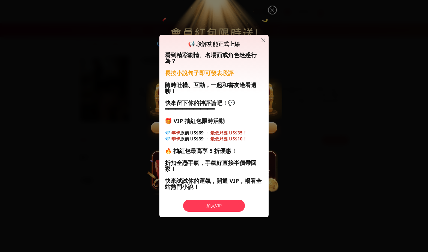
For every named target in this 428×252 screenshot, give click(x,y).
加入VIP (214, 206)
